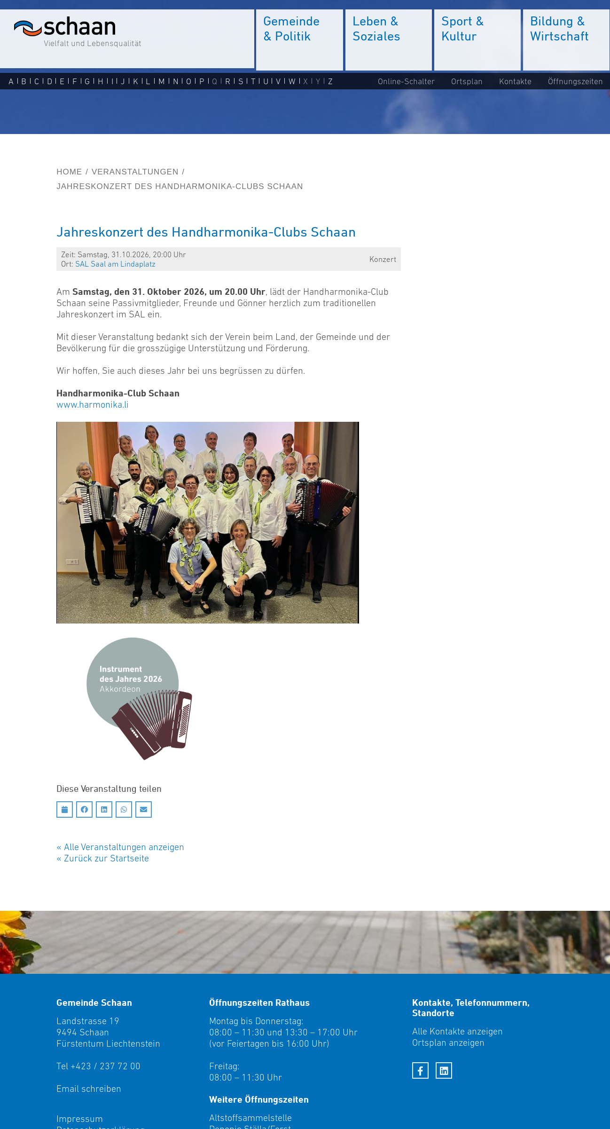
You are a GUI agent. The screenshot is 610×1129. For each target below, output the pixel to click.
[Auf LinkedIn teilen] (104, 809)
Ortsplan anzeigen (448, 1042)
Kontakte (515, 81)
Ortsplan (467, 81)
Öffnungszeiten (575, 81)
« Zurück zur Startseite (102, 858)
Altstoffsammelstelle (250, 1118)
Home (69, 171)
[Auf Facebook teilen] (84, 809)
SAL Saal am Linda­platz (115, 263)
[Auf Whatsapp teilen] (124, 809)
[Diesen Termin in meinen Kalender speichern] (64, 809)
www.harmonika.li (92, 404)
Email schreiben (88, 1088)
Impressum (79, 1118)
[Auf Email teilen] (143, 809)
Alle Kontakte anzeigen (457, 1031)
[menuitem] (300, 40)
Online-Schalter (406, 81)
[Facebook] (420, 1070)
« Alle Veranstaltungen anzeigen (120, 847)
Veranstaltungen (135, 171)
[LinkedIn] (444, 1070)
